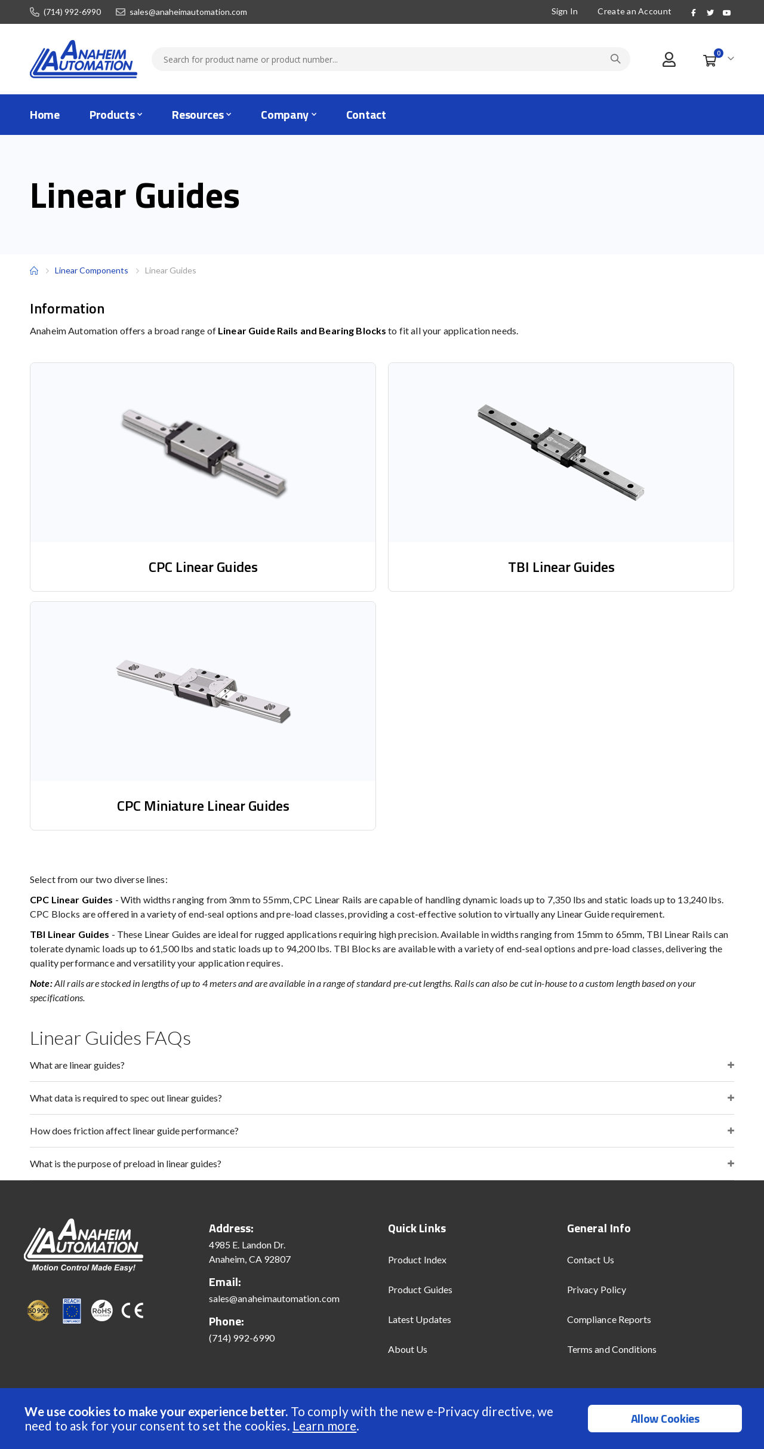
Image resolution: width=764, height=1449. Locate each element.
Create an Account (633, 11)
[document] (383, 1418)
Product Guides (420, 1289)
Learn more (324, 1425)
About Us (408, 1349)
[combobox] (391, 59)
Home (34, 270)
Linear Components (91, 270)
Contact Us (590, 1259)
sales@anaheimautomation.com (188, 12)
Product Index (417, 1259)
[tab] (382, 1065)
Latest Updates (419, 1319)
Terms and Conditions (612, 1349)
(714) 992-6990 (72, 12)
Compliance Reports (609, 1319)
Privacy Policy (596, 1289)
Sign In (563, 11)
